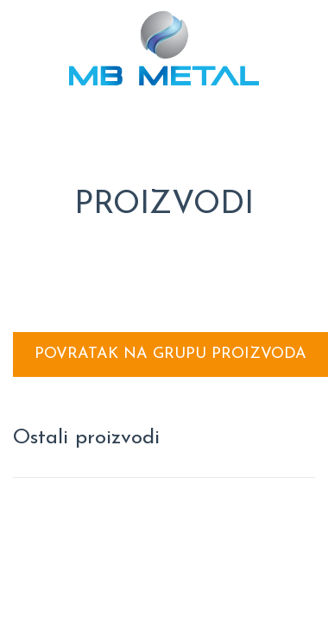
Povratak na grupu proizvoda (170, 354)
